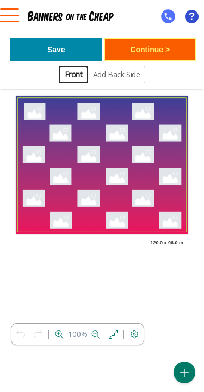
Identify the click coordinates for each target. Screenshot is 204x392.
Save (56, 49)
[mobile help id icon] (168, 16)
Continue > (150, 49)
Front (74, 74)
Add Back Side (116, 74)
